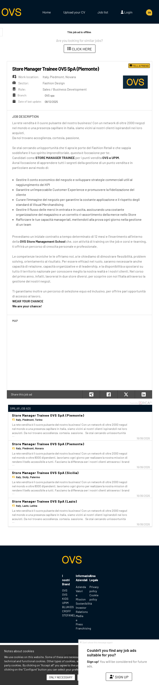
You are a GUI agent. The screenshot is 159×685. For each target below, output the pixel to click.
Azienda (81, 587)
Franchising (83, 628)
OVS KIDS (65, 596)
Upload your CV (74, 12)
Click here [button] (79, 49)
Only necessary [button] (60, 677)
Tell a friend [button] (139, 65)
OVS (64, 590)
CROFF (66, 611)
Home (46, 12)
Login (126, 12)
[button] (143, 394)
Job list (103, 12)
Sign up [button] (119, 677)
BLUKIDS (66, 607)
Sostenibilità (84, 603)
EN (149, 12)
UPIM (65, 603)
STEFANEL (66, 615)
